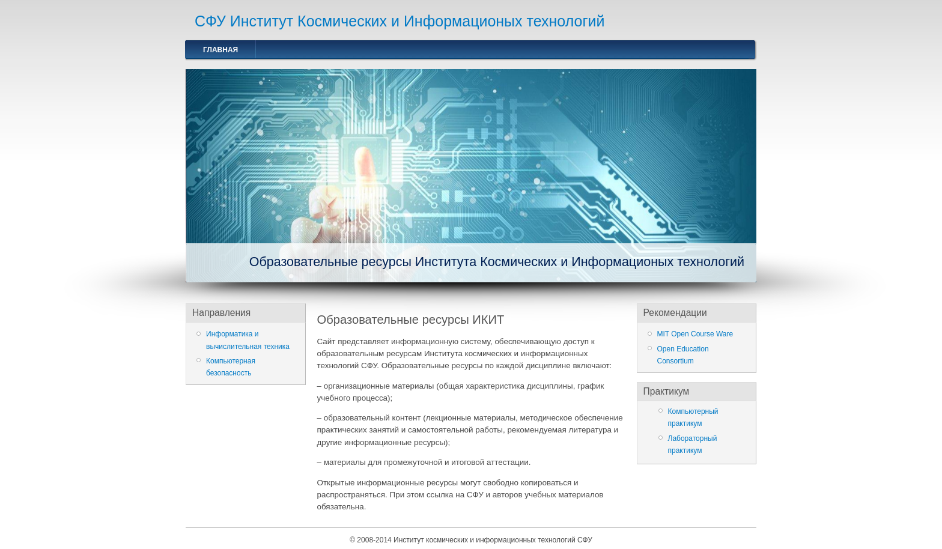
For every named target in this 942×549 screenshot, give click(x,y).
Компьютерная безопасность (230, 367)
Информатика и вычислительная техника (248, 340)
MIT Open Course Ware (695, 334)
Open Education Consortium (683, 355)
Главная (220, 50)
